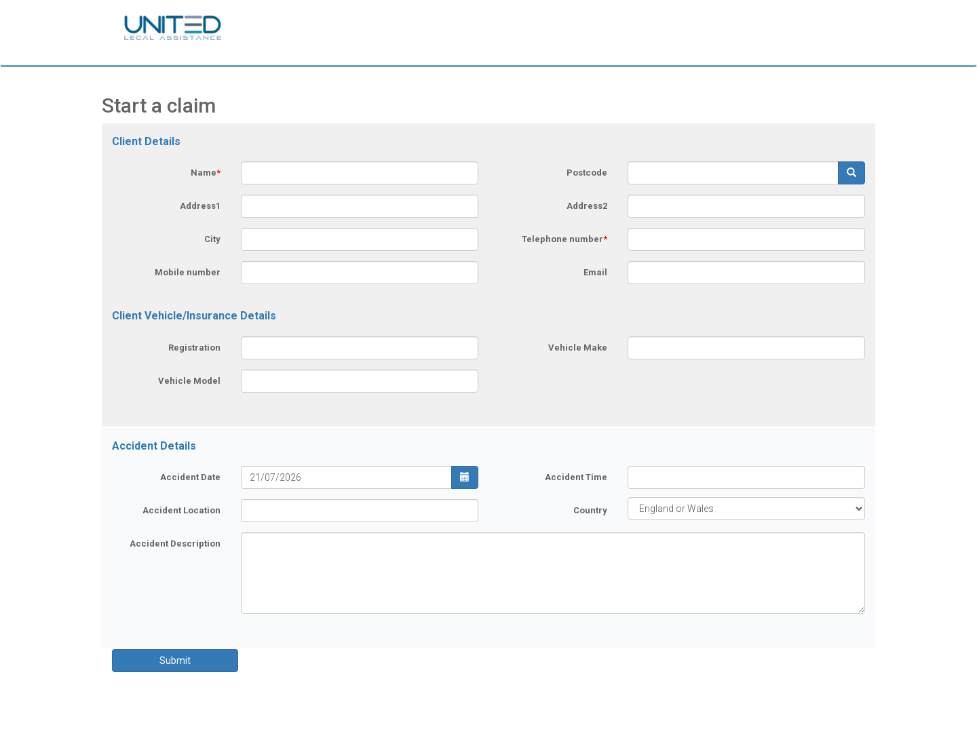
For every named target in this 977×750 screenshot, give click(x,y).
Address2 (587, 206)
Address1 (200, 206)
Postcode (587, 172)
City (212, 239)
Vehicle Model (189, 381)
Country (590, 510)
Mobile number (188, 272)
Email (595, 272)
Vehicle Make (577, 347)
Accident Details (154, 445)
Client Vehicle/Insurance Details (194, 315)
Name (206, 172)
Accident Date (190, 477)
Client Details (146, 141)
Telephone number (564, 239)
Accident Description (175, 543)
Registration (194, 347)
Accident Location (181, 510)
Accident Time (576, 477)
